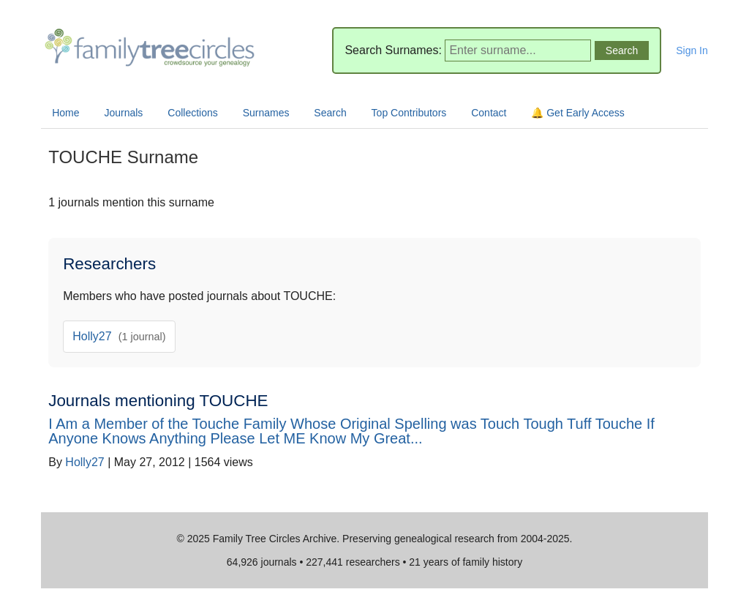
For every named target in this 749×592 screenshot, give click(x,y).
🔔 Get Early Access (577, 113)
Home (65, 113)
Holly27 (118, 336)
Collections (192, 113)
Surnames (266, 113)
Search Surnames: (393, 50)
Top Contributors (409, 113)
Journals (123, 113)
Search (330, 113)
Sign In (692, 50)
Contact (488, 113)
